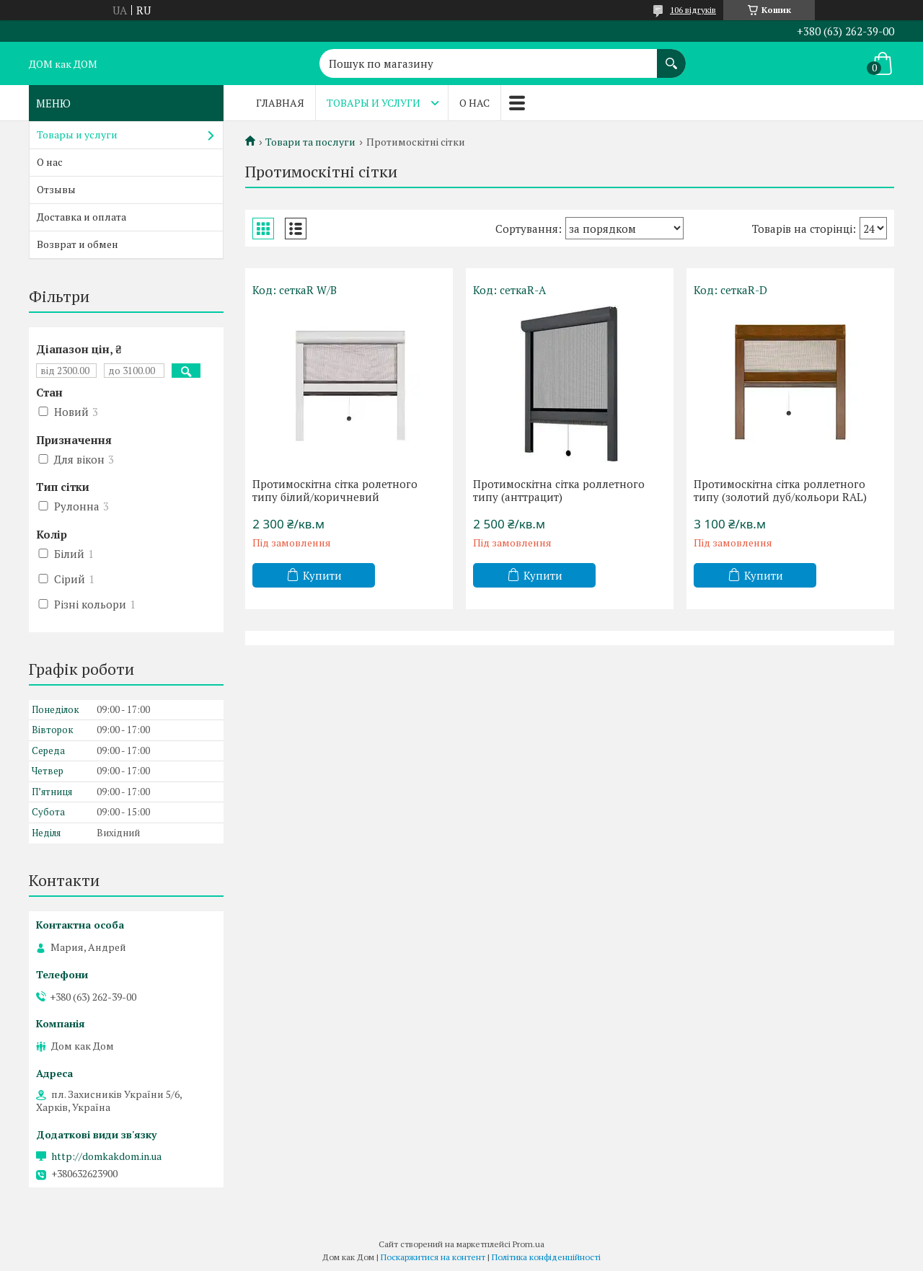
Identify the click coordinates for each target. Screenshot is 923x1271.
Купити (322, 575)
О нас (474, 103)
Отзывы (56, 189)
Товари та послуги (310, 142)
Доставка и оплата (81, 216)
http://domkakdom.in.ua (106, 1156)
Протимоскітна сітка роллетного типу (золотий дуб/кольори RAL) (780, 490)
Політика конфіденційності (546, 1257)
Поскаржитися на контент (433, 1257)
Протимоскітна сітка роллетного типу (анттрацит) (559, 490)
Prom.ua (528, 1244)
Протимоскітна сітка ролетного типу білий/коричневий (335, 490)
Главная (280, 103)
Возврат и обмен (77, 244)
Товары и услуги (373, 103)
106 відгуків (693, 9)
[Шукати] (671, 56)
